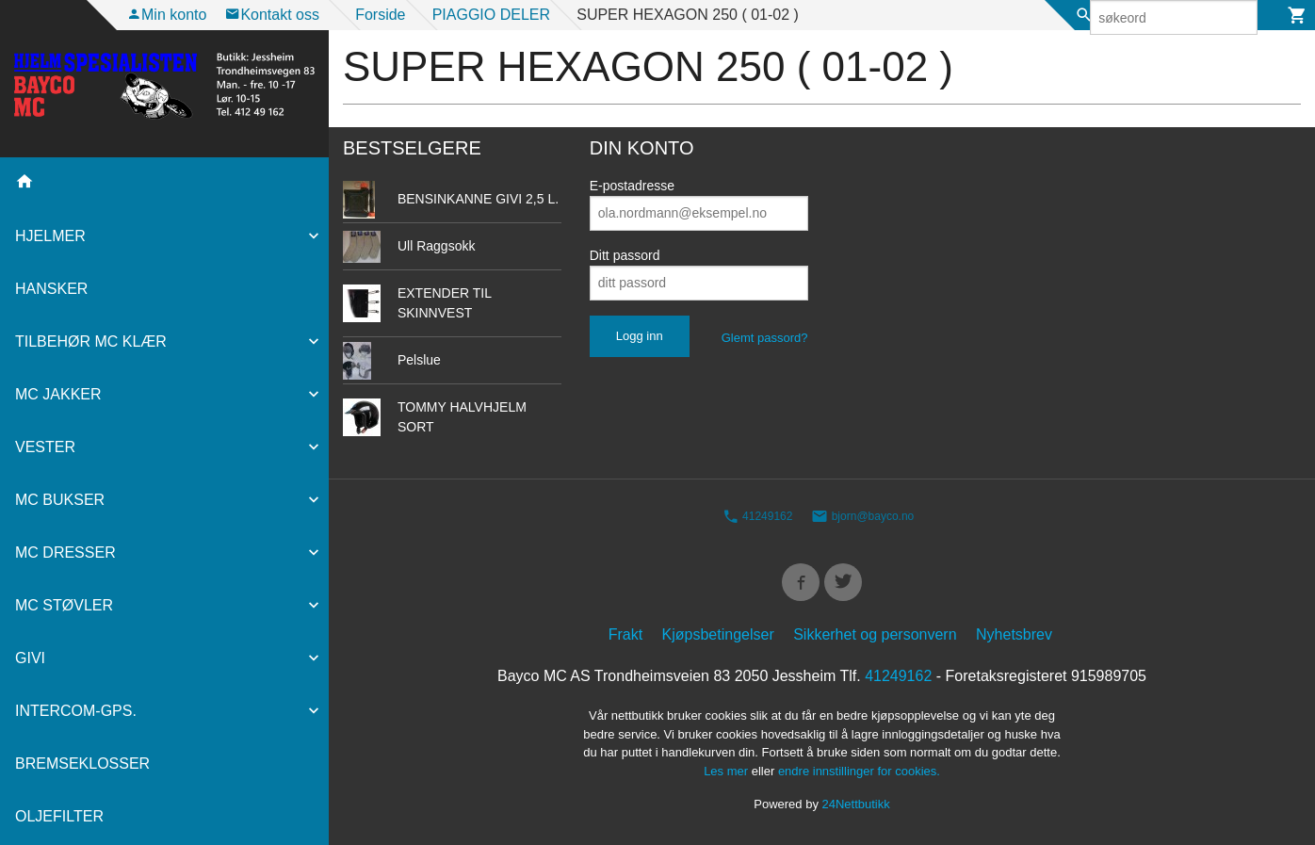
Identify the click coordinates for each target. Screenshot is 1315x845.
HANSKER (51, 289)
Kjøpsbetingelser (718, 638)
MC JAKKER (58, 394)
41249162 (757, 517)
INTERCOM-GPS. (76, 711)
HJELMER (50, 236)
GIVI (30, 658)
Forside (380, 15)
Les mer (728, 774)
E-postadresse (632, 185)
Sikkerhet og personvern (874, 638)
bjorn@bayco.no (862, 517)
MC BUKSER (60, 500)
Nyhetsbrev (1014, 638)
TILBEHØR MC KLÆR (91, 341)
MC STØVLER (64, 605)
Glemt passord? (765, 338)
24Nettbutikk (856, 808)
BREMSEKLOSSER (82, 764)
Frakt (625, 638)
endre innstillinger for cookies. (859, 774)
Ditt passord (625, 255)
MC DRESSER (65, 552)
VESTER (45, 447)
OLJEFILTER (59, 816)
